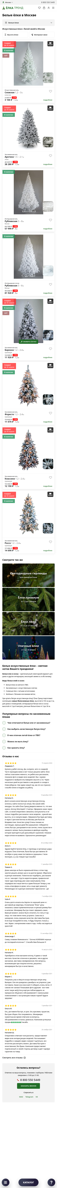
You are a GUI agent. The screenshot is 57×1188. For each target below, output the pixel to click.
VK (37, 1097)
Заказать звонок (28, 1086)
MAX (21, 1097)
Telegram (29, 1097)
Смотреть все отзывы (14, 1058)
